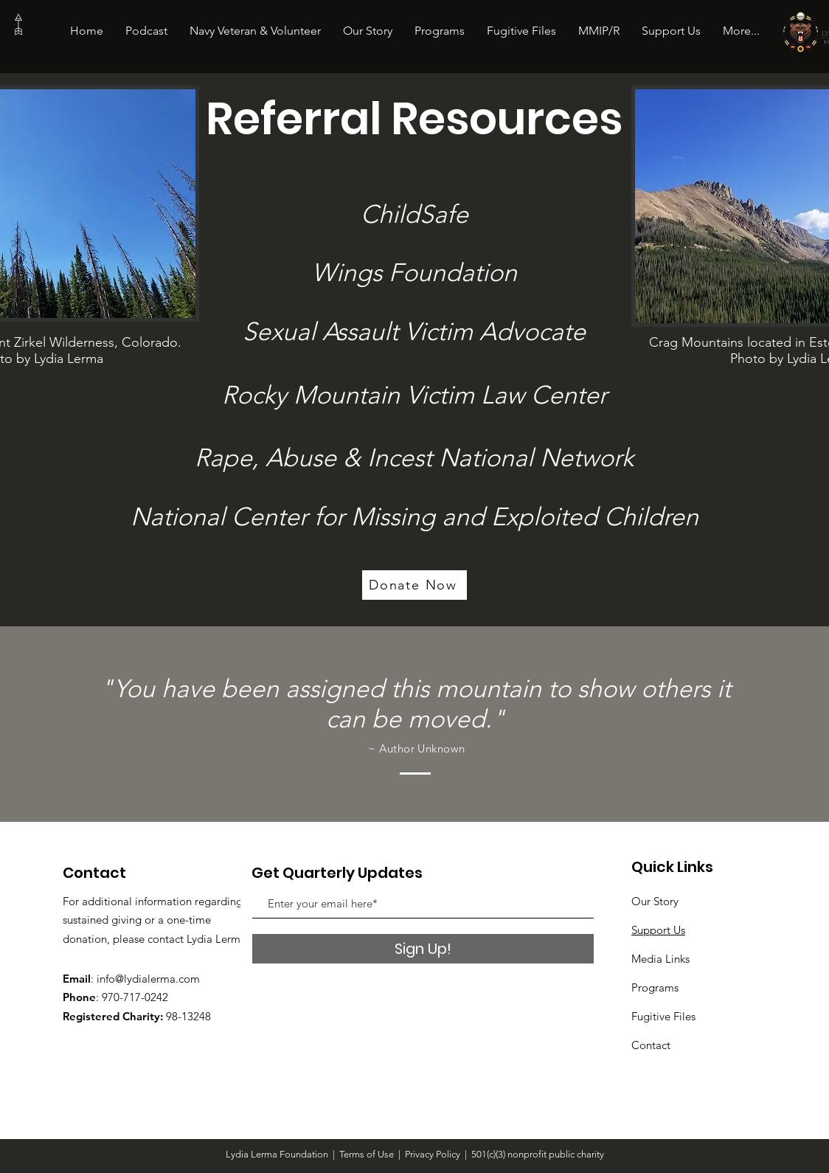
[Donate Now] (414, 585)
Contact (650, 1045)
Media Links (660, 959)
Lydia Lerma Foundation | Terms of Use (310, 1154)
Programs (655, 987)
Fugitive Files (663, 1016)
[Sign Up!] (423, 948)
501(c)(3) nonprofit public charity (537, 1154)
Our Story (655, 901)
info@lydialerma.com (148, 979)
